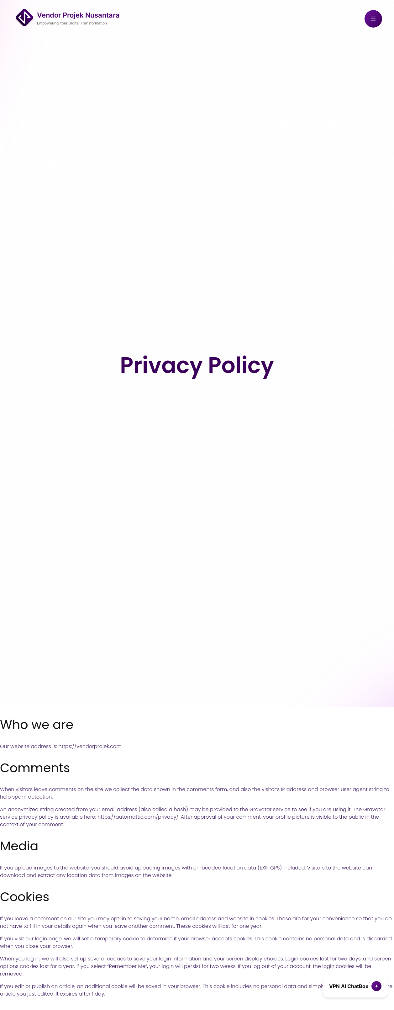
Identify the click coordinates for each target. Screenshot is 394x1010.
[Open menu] (373, 19)
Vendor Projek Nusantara (78, 15)
